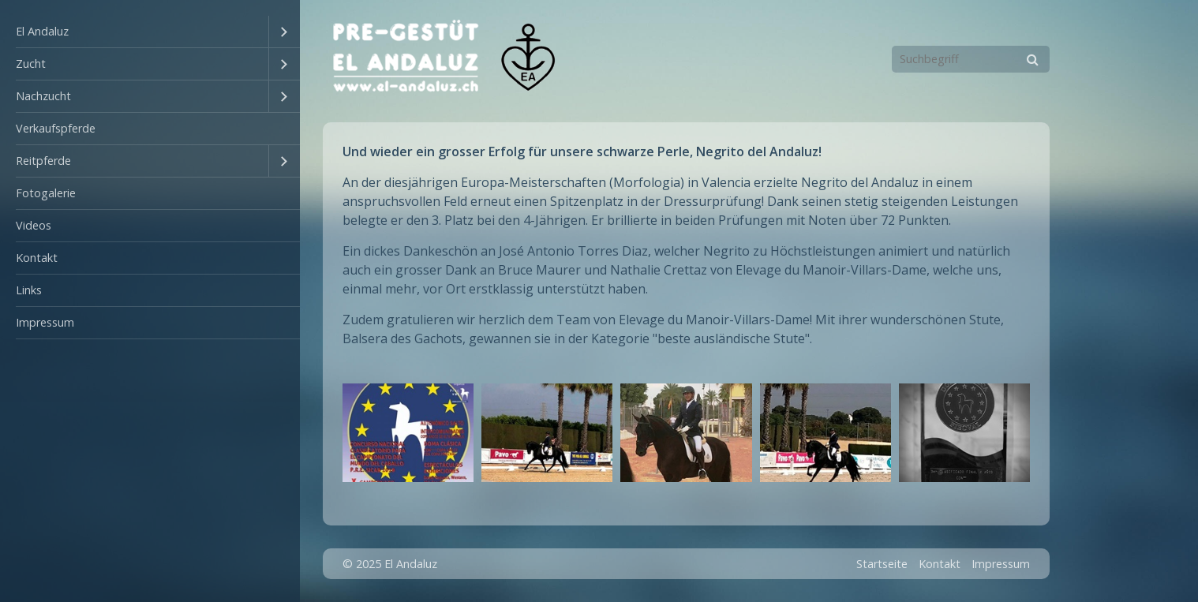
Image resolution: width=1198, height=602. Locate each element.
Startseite (882, 563)
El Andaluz (42, 31)
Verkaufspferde (55, 128)
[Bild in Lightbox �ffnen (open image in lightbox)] (408, 432)
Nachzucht (43, 95)
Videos (33, 225)
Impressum (45, 322)
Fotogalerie (46, 192)
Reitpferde (43, 160)
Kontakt (37, 257)
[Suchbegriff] (971, 59)
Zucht (31, 63)
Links (29, 289)
